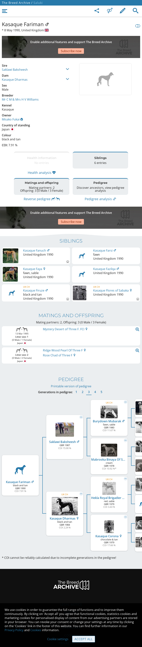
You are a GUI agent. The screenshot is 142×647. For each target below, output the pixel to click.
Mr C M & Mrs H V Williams (20, 87)
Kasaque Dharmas (15, 67)
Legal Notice (71, 582)
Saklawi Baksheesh (15, 57)
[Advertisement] (71, 40)
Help (71, 598)
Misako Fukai (12, 106)
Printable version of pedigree (71, 364)
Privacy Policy (14, 630)
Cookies (35, 630)
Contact (71, 590)
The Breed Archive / (17, 3)
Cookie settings (57, 639)
